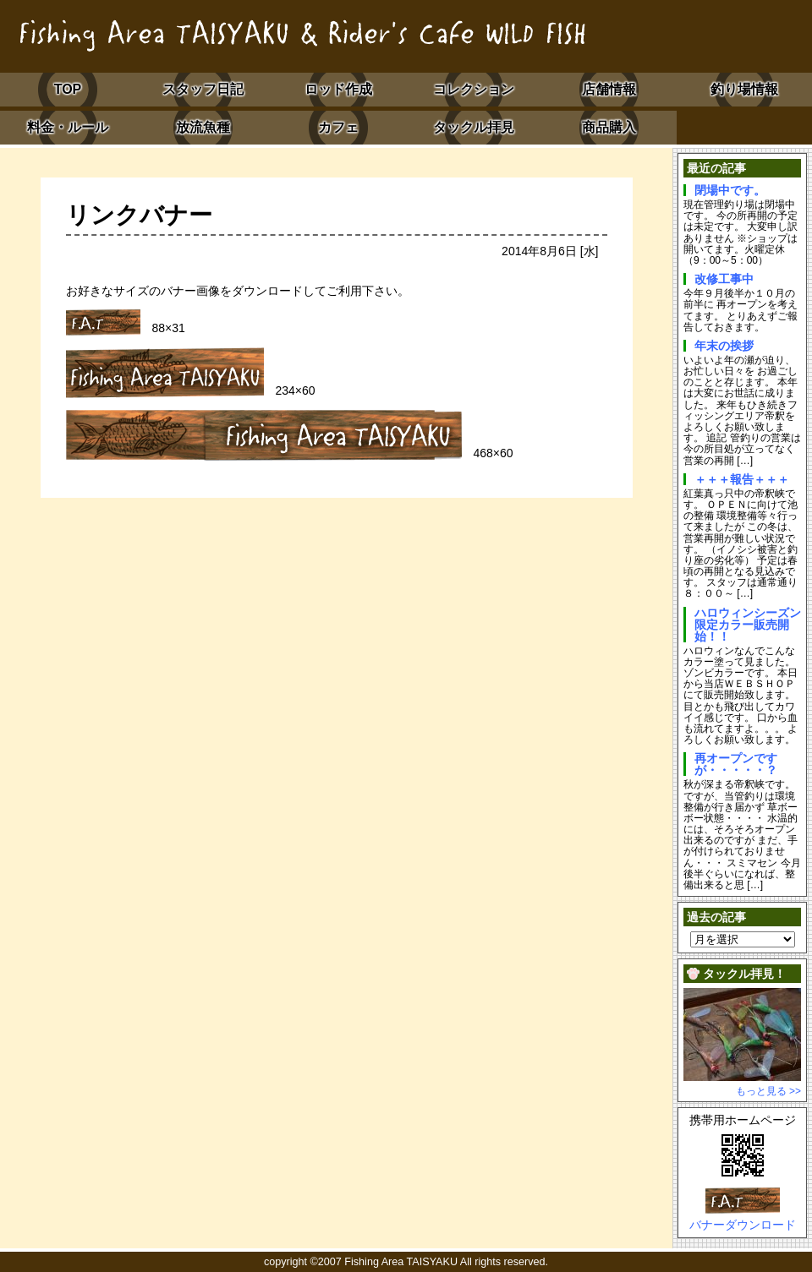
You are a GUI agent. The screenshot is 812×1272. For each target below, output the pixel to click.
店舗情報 (609, 89)
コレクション (473, 89)
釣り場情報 (744, 89)
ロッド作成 (338, 89)
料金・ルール (67, 127)
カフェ (338, 127)
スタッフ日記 (203, 89)
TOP (68, 89)
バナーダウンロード (742, 1224)
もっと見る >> (768, 1091)
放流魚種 (203, 127)
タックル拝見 (473, 127)
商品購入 (609, 127)
